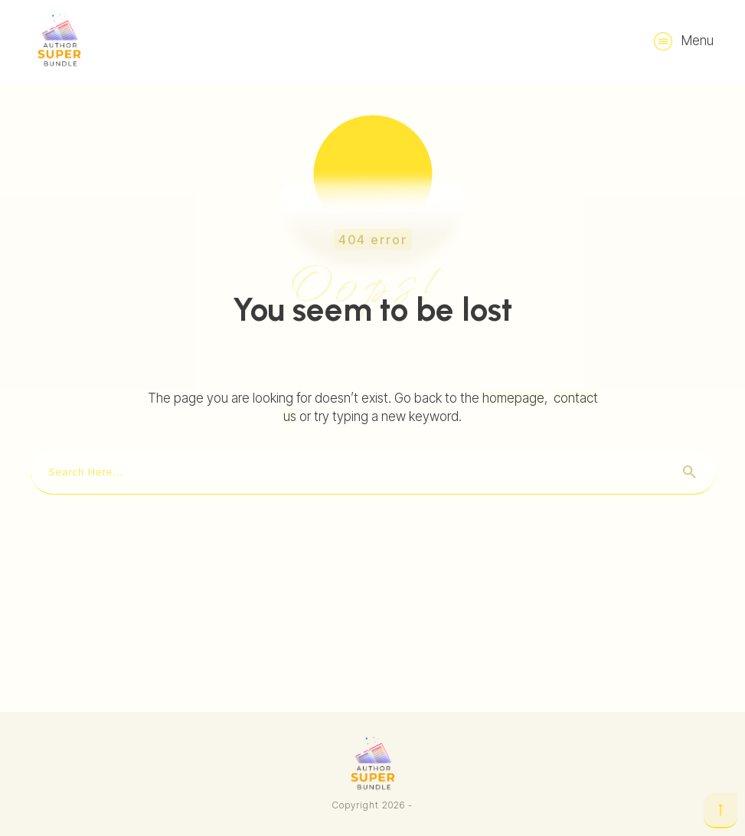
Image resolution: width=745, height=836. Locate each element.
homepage (513, 398)
